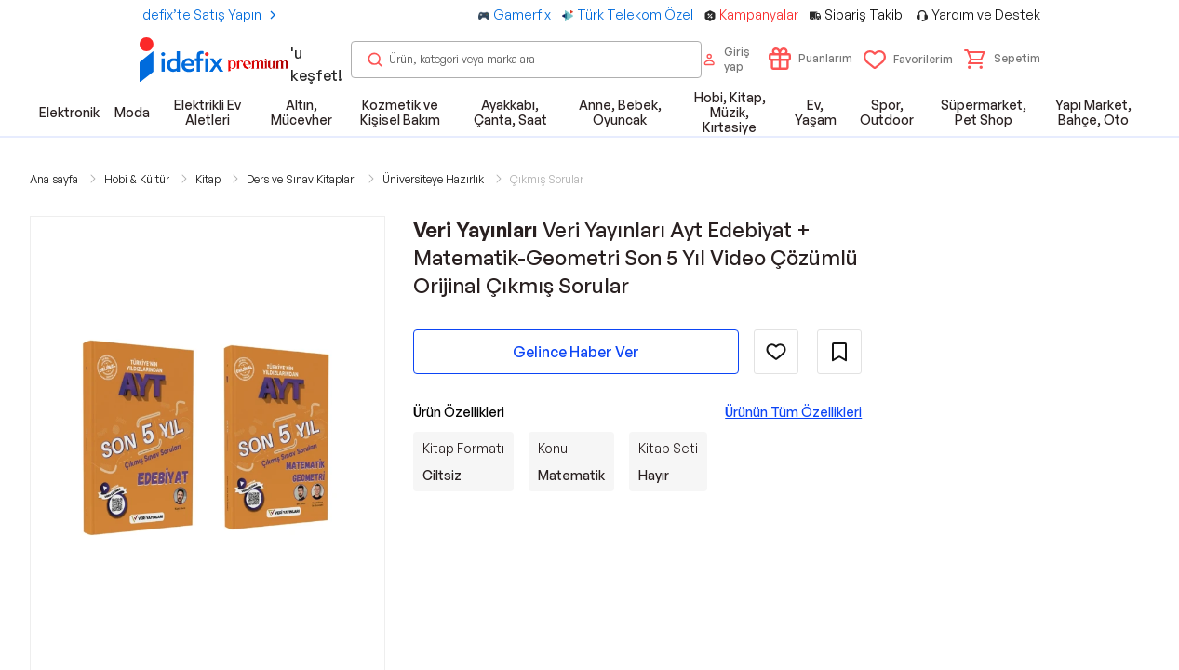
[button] (1002, 58)
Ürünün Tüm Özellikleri (793, 412)
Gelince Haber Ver (576, 351)
